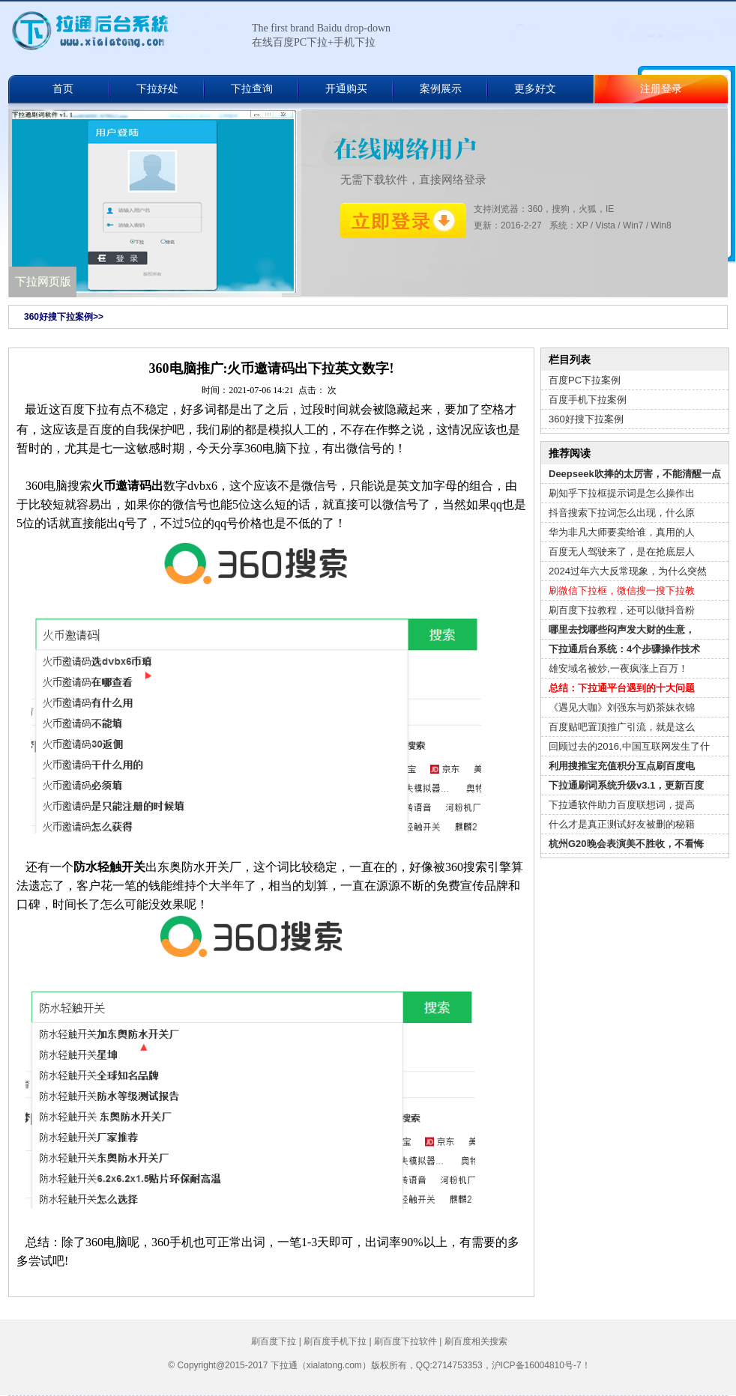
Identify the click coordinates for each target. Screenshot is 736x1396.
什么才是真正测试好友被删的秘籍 (622, 824)
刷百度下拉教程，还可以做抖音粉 (622, 610)
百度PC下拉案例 (585, 380)
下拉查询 (252, 88)
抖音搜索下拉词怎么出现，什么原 (622, 512)
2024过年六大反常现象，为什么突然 (628, 571)
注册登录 (661, 88)
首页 (62, 88)
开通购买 (346, 88)
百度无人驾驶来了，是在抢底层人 (622, 551)
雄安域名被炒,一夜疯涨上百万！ (618, 668)
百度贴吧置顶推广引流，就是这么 (622, 726)
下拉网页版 (43, 282)
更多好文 (535, 88)
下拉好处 (157, 88)
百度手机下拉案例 (588, 399)
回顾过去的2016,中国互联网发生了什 (629, 746)
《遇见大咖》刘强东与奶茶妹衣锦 (622, 707)
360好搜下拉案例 (586, 419)
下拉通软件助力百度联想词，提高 (622, 804)
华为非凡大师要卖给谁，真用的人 (622, 532)
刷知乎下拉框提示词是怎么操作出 (622, 493)
